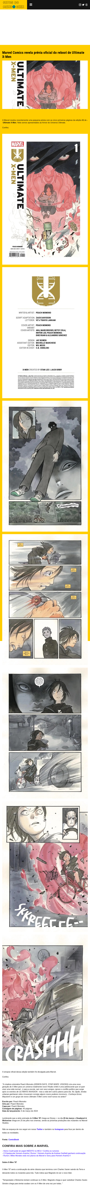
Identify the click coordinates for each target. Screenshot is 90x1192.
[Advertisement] (45, 27)
